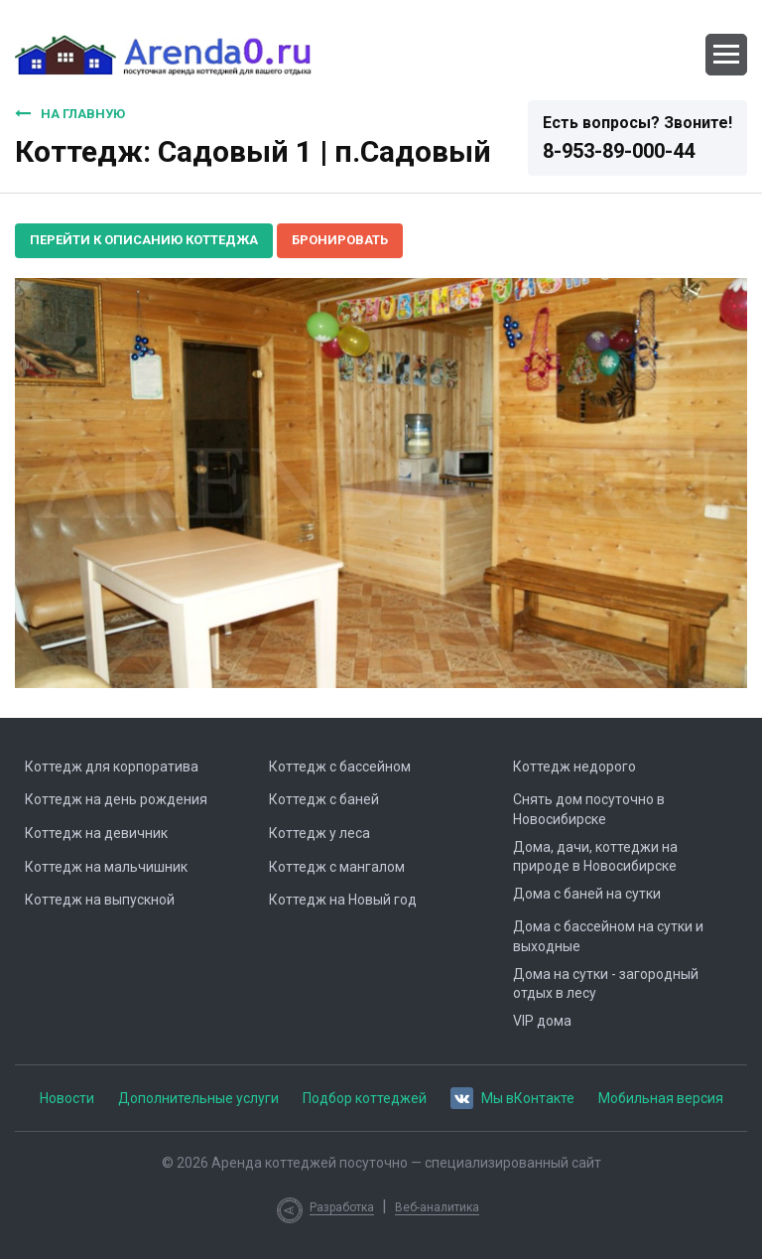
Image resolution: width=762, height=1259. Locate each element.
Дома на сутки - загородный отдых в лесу (605, 984)
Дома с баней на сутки (587, 894)
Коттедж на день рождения (116, 799)
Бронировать (340, 239)
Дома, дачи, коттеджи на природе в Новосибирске (595, 857)
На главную (70, 113)
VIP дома (542, 1021)
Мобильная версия (660, 1098)
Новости (67, 1098)
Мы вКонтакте (512, 1096)
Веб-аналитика (437, 1207)
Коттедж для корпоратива (111, 766)
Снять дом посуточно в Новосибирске (589, 809)
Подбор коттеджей (365, 1098)
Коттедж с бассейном (340, 766)
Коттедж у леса (319, 833)
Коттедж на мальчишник (106, 867)
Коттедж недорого (574, 766)
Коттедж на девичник (96, 833)
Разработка (342, 1207)
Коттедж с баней (324, 799)
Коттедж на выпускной (100, 900)
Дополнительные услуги (198, 1098)
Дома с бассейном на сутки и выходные (608, 936)
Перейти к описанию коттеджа (144, 239)
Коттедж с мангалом (337, 867)
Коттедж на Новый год (343, 900)
